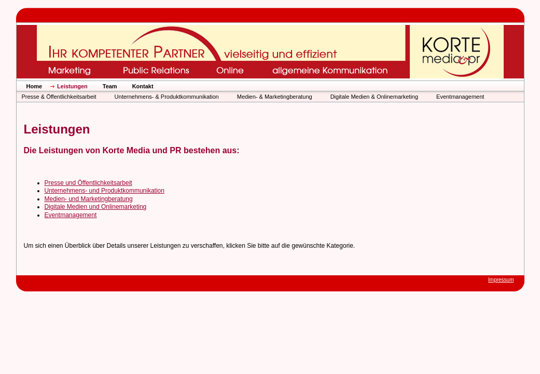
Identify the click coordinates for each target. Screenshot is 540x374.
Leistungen (72, 86)
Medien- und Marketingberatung (89, 199)
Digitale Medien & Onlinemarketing (374, 97)
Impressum (501, 280)
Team (110, 86)
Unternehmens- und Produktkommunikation (104, 190)
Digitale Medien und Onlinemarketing (96, 206)
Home (34, 86)
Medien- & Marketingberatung (274, 97)
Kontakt (143, 86)
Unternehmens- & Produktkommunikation (167, 97)
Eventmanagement (460, 97)
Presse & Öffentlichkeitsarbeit (59, 97)
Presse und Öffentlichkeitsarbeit (88, 182)
